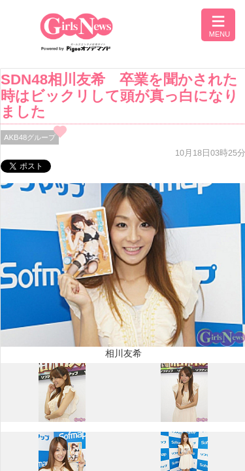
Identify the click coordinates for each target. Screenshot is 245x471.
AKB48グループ (30, 137)
